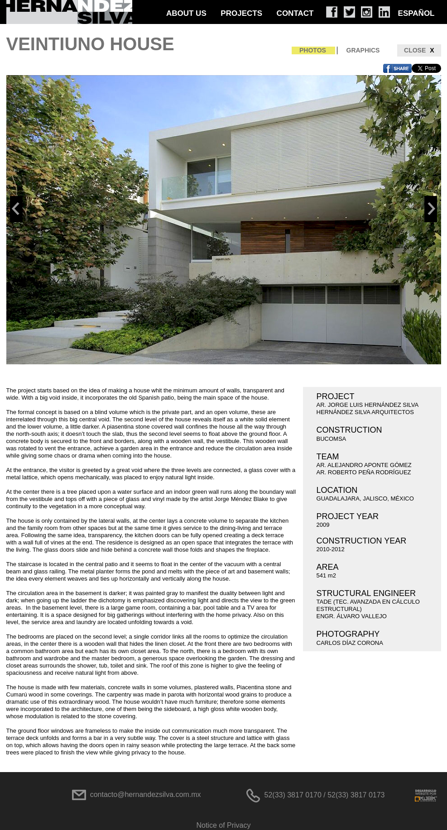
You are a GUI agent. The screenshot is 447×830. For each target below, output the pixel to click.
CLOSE (419, 50)
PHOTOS (312, 50)
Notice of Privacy (223, 825)
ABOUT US (186, 13)
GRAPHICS (363, 50)
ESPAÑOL (416, 13)
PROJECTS (241, 13)
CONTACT (295, 13)
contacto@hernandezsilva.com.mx (145, 794)
